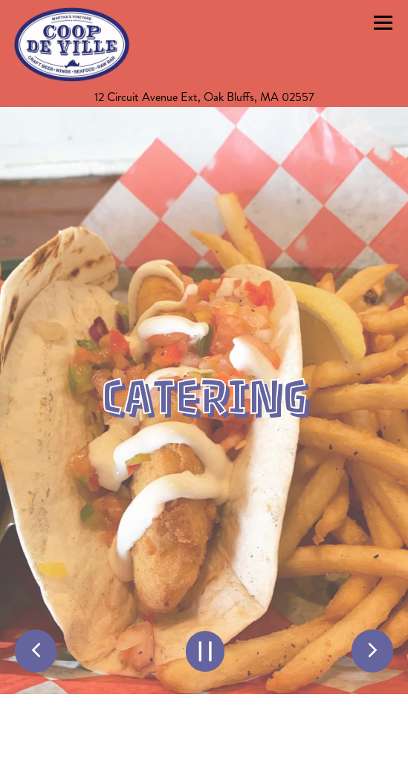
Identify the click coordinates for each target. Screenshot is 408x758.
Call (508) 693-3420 (204, 739)
